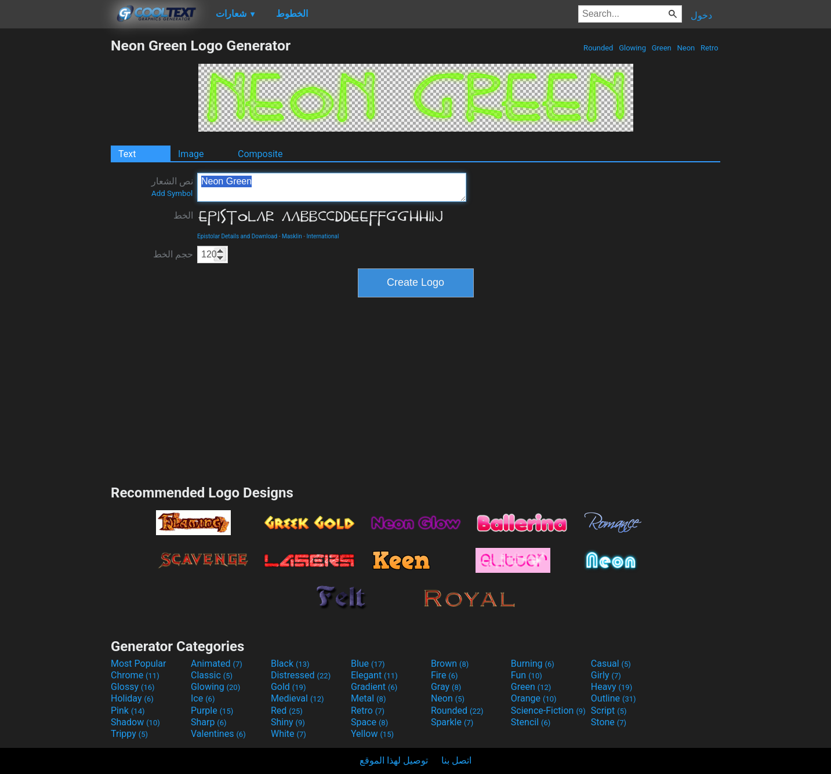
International (322, 236)
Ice (203, 698)
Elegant (374, 675)
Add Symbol (172, 193)
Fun (526, 675)
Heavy (611, 686)
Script (609, 710)
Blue (368, 663)
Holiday (132, 698)
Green (661, 47)
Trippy (129, 733)
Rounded (598, 47)
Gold (288, 686)
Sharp (209, 722)
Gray (446, 686)
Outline (613, 698)
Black (290, 663)
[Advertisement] (55, 211)
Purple (212, 710)
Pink (128, 710)
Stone (608, 722)
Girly (606, 675)
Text (127, 153)
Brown (450, 663)
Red (287, 710)
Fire (444, 675)
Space (369, 722)
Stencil (530, 722)
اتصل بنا (456, 760)
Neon (685, 47)
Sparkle (452, 722)
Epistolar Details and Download (237, 236)
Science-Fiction (548, 710)
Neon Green (331, 187)
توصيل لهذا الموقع (394, 760)
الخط (183, 215)
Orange (534, 698)
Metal (368, 698)
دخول (701, 15)
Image (191, 153)
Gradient (374, 686)
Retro (709, 47)
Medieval (297, 698)
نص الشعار (172, 187)
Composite (260, 153)
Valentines (218, 733)
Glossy (133, 686)
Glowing (632, 47)
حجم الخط (173, 254)
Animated (216, 663)
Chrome (135, 675)
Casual (611, 663)
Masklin (292, 236)
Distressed (301, 675)
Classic (212, 675)
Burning (532, 663)
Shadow (135, 722)
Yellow (372, 733)
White (288, 733)
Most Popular (138, 663)
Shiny (288, 722)
